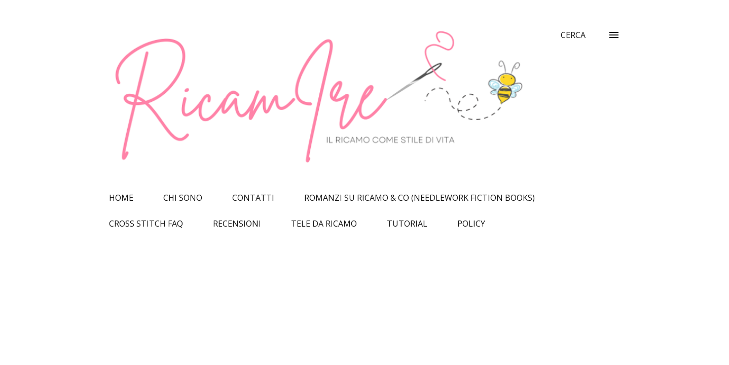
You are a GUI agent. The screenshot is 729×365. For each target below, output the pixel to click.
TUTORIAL (407, 223)
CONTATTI (253, 197)
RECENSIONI (237, 223)
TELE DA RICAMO (324, 223)
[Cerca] (573, 35)
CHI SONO (182, 197)
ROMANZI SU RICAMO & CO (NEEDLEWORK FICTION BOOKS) (419, 197)
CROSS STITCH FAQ (146, 223)
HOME (121, 197)
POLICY (471, 223)
